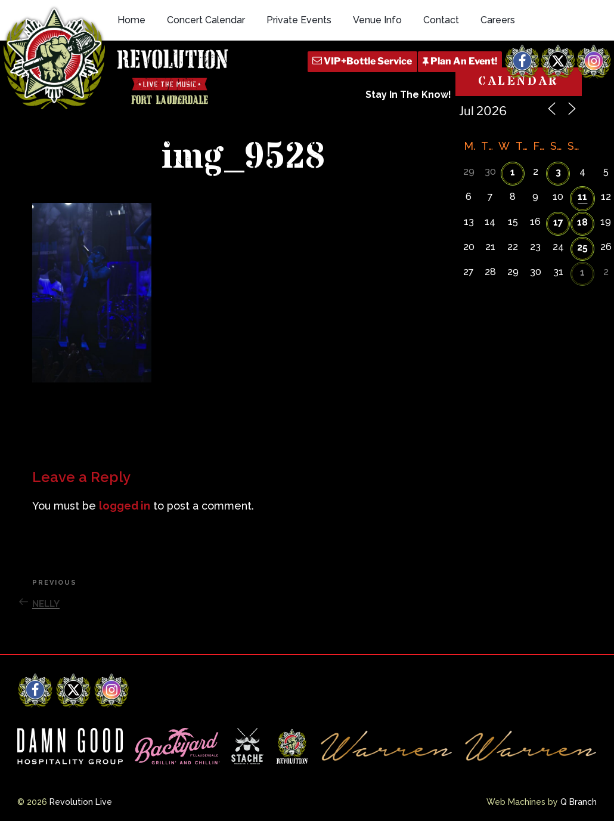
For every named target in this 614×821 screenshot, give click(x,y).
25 (582, 247)
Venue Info (377, 20)
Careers (497, 20)
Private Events (298, 20)
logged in (124, 505)
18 (582, 222)
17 (558, 222)
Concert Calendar (206, 20)
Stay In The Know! (408, 94)
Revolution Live (80, 802)
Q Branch (578, 802)
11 (582, 196)
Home (131, 20)
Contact (441, 20)
